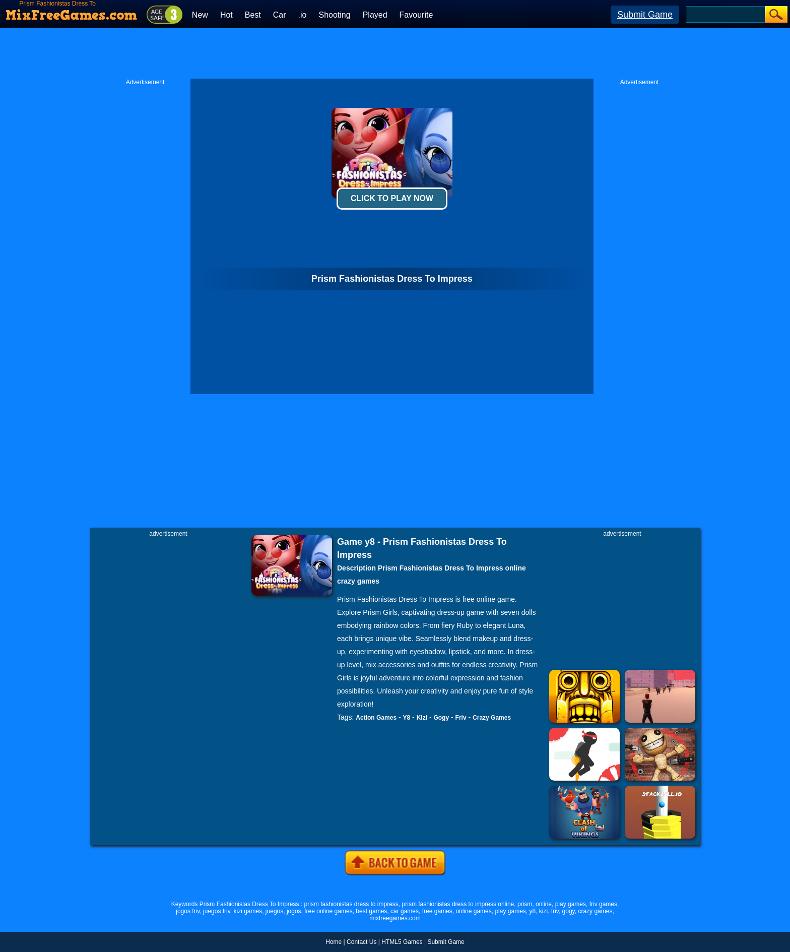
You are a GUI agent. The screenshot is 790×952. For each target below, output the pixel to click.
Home (333, 941)
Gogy (441, 717)
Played (375, 15)
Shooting (334, 15)
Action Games (376, 717)
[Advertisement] (395, 53)
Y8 (407, 717)
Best (253, 15)
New (200, 15)
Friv (461, 717)
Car (279, 15)
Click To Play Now (392, 198)
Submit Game (645, 15)
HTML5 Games (401, 941)
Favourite (416, 15)
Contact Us (361, 941)
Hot (226, 15)
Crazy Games (492, 717)
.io (302, 15)
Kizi (422, 717)
